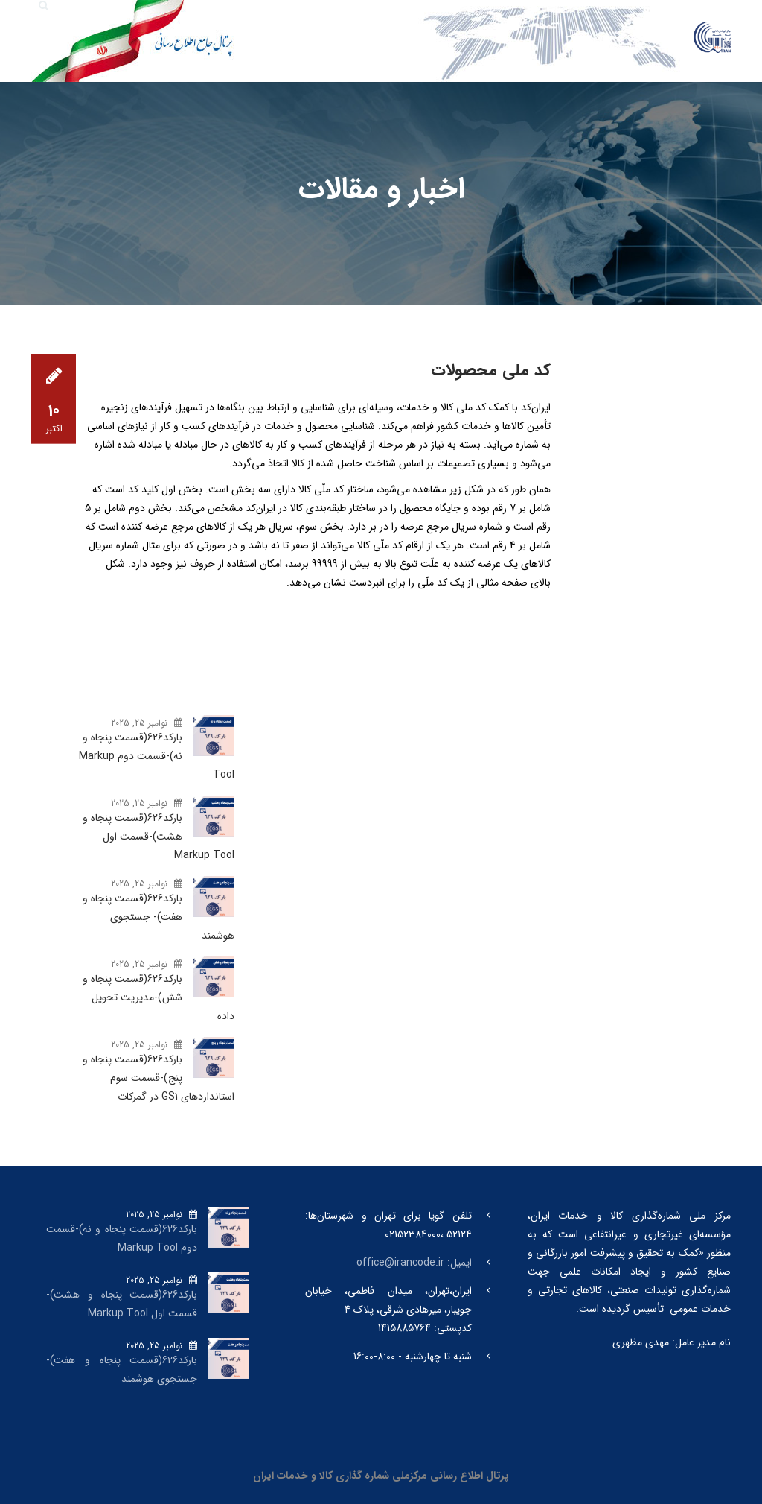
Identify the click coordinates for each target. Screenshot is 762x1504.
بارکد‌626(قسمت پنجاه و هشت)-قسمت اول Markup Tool (158, 836)
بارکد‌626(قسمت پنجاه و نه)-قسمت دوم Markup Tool (156, 756)
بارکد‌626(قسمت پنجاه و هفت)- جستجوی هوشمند (158, 917)
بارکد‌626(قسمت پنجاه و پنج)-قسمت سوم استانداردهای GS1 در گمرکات (158, 1078)
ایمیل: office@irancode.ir (414, 1262)
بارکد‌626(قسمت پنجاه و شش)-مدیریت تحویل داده (158, 997)
